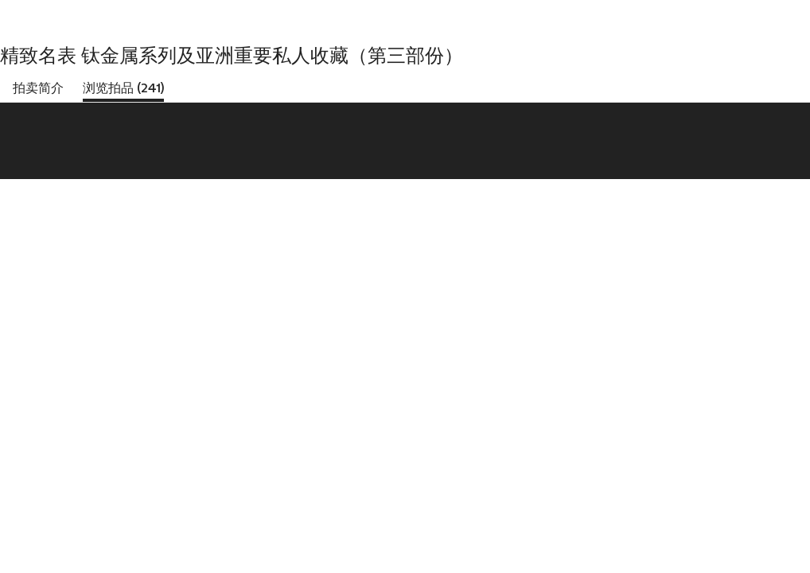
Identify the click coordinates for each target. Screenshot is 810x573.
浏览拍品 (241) (123, 88)
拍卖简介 (38, 88)
